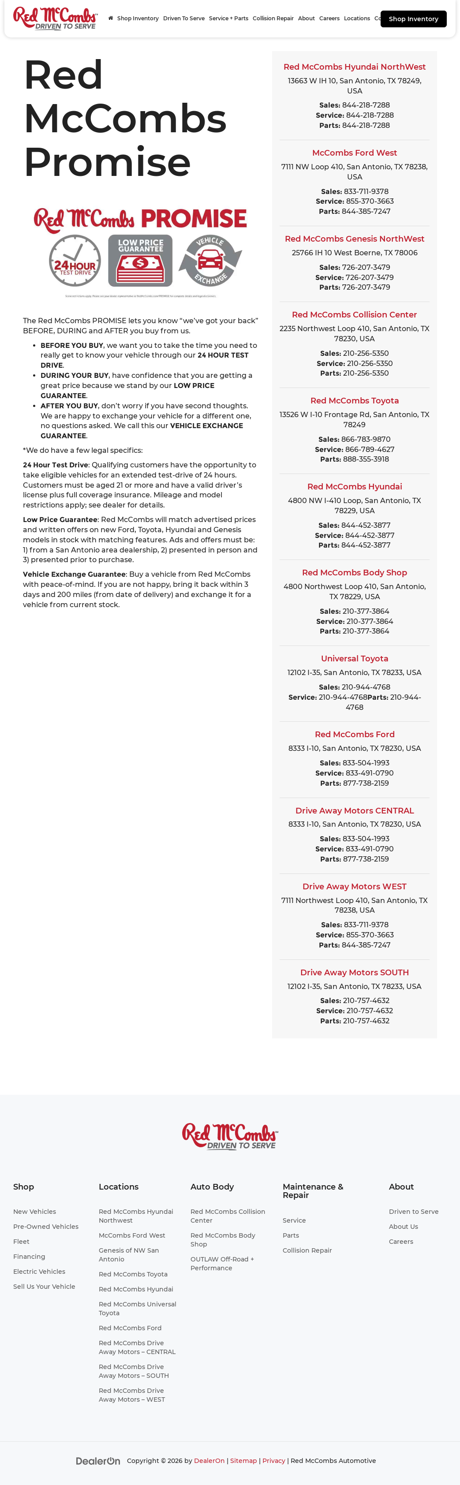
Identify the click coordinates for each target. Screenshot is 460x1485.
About (306, 18)
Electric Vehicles (39, 1272)
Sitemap (243, 1460)
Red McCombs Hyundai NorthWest (355, 67)
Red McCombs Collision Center (354, 315)
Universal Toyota (355, 659)
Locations (357, 18)
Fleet (21, 1242)
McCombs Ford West (354, 153)
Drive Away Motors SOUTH (354, 973)
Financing (29, 1257)
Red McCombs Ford (355, 734)
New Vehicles (34, 1212)
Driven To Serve (184, 18)
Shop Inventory (413, 19)
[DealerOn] (98, 1460)
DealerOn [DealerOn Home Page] (209, 1460)
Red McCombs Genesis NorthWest (355, 239)
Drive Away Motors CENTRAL (354, 811)
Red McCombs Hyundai (354, 487)
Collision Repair (273, 18)
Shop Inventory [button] (138, 18)
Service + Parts (228, 18)
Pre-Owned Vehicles (46, 1227)
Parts (291, 1235)
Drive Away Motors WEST (355, 887)
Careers (329, 18)
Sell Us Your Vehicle (44, 1287)
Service (294, 1220)
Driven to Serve (414, 1212)
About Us (403, 1227)
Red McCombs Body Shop (354, 573)
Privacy (273, 1460)
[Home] (110, 18)
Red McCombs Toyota (354, 401)
